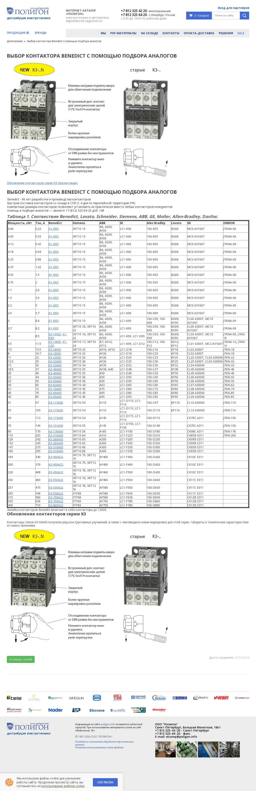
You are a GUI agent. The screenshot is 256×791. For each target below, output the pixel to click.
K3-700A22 (56, 497)
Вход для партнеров (233, 8)
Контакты (171, 33)
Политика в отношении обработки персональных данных (104, 743)
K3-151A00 (56, 426)
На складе (149, 33)
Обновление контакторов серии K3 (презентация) (42, 183)
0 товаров (199, 15)
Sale (240, 33)
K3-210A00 (56, 435)
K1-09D (54, 229)
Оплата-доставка (199, 33)
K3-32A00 (55, 361)
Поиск (244, 15)
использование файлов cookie (62, 786)
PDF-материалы (123, 33)
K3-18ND (55, 349)
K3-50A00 (55, 377)
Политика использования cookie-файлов (99, 747)
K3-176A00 (56, 431)
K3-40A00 (55, 369)
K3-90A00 (55, 393)
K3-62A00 (55, 385)
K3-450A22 (56, 457)
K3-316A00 (56, 447)
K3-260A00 (56, 439)
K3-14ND (55, 342)
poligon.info (108, 724)
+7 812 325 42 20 (134, 10)
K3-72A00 (55, 389)
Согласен (105, 782)
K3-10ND (55, 334)
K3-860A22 (56, 505)
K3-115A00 (56, 403)
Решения (226, 33)
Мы (103, 33)
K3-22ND (55, 357)
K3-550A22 (56, 480)
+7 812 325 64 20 (134, 14)
